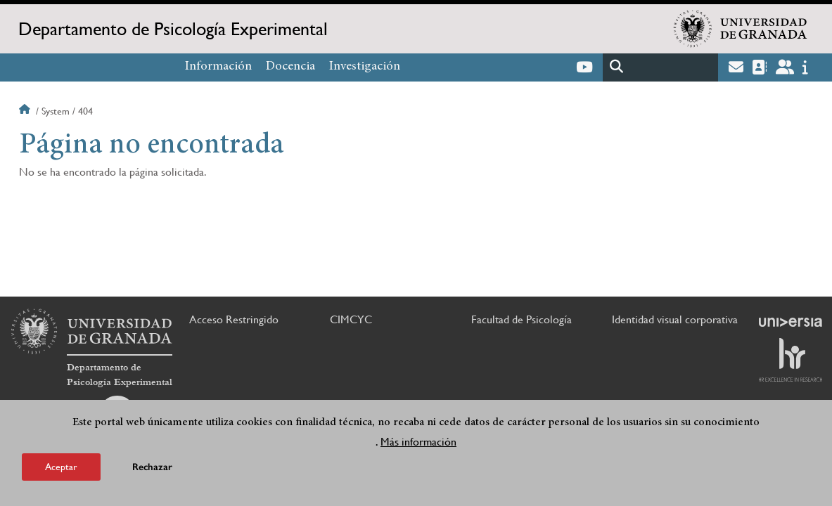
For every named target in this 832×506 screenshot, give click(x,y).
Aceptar (61, 469)
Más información (418, 444)
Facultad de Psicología (521, 319)
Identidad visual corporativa (675, 319)
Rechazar (152, 470)
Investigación (364, 66)
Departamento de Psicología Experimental (173, 29)
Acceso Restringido (234, 319)
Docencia (290, 66)
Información (218, 66)
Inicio (26, 111)
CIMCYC (351, 319)
